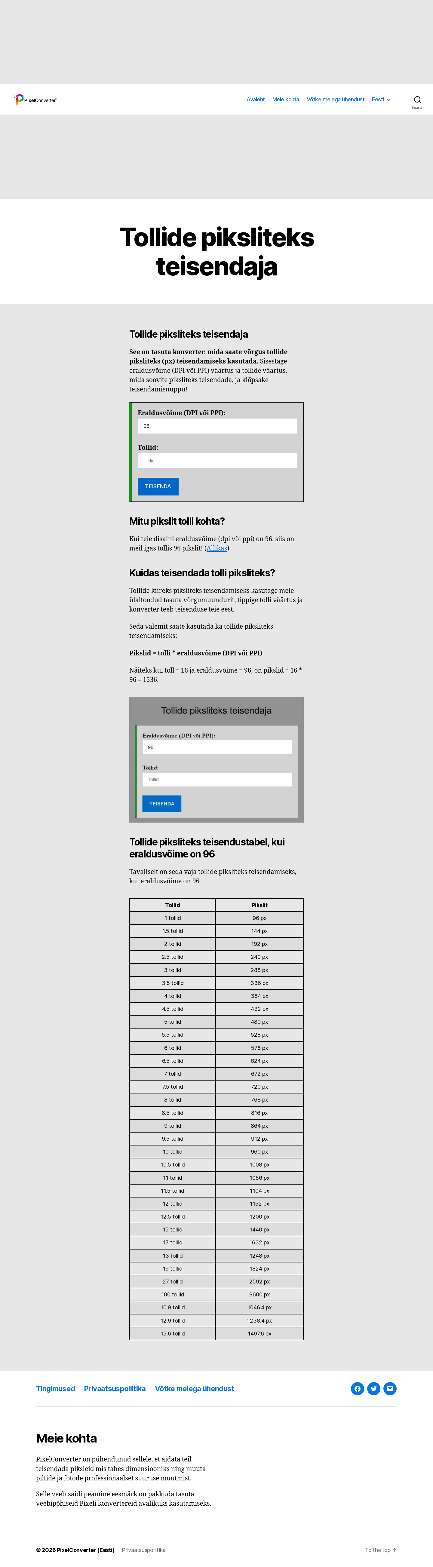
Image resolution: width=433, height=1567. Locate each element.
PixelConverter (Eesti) (86, 1550)
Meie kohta (285, 99)
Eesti (378, 99)
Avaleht (256, 99)
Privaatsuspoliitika (115, 1388)
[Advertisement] (180, 42)
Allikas (217, 548)
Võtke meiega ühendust (336, 99)
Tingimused (55, 1388)
